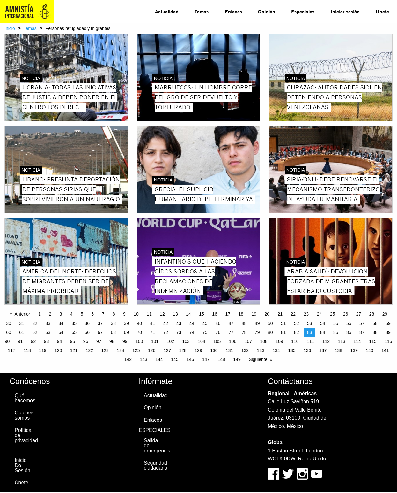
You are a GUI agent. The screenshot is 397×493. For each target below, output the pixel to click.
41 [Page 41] (152, 323)
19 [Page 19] (253, 314)
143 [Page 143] (143, 359)
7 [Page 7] (103, 314)
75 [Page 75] (205, 332)
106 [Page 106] (232, 341)
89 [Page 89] (388, 332)
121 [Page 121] (73, 350)
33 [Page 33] (47, 323)
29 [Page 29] (384, 314)
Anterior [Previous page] (22, 314)
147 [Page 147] (206, 359)
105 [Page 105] (217, 341)
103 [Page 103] (185, 341)
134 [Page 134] (276, 350)
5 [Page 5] (82, 314)
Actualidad (167, 11)
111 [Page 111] (310, 341)
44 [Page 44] (192, 323)
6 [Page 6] (92, 314)
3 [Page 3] (60, 314)
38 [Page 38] (113, 323)
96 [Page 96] (85, 341)
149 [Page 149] (236, 359)
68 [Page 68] (113, 332)
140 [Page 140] (369, 350)
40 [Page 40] (139, 323)
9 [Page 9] (124, 314)
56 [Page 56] (348, 323)
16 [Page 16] (214, 314)
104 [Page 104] (201, 341)
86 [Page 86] (348, 332)
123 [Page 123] (104, 350)
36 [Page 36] (87, 323)
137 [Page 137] (323, 350)
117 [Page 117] (11, 350)
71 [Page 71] (152, 332)
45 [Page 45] (205, 323)
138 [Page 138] (338, 350)
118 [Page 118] (27, 350)
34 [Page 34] (60, 323)
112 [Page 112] (326, 341)
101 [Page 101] (154, 341)
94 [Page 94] (59, 341)
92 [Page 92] (33, 341)
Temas (202, 11)
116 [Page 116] (388, 341)
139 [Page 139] (353, 350)
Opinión (266, 11)
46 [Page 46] (218, 323)
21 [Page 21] (280, 314)
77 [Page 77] (231, 332)
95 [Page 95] (72, 341)
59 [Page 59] (388, 323)
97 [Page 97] (98, 341)
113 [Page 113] (341, 341)
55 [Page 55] (335, 323)
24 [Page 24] (319, 314)
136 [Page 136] (307, 350)
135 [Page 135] (291, 350)
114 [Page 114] (357, 341)
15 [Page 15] (201, 314)
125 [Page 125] (136, 350)
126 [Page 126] (151, 350)
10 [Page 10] (136, 314)
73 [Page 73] (178, 332)
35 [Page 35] (74, 323)
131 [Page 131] (229, 350)
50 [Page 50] (270, 323)
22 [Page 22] (293, 314)
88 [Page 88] (375, 332)
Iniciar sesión (345, 11)
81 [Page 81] (283, 332)
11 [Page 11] (149, 314)
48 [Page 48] (244, 323)
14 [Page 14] (188, 314)
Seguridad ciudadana (155, 465)
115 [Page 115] (372, 341)
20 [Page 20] (266, 314)
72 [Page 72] (165, 332)
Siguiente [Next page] (258, 359)
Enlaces (233, 11)
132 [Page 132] (245, 350)
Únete (382, 11)
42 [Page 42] (165, 323)
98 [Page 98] (111, 341)
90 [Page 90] (7, 341)
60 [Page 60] (8, 332)
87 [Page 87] (361, 332)
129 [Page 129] (198, 350)
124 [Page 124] (120, 350)
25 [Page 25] (332, 314)
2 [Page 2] (50, 314)
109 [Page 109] (279, 341)
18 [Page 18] (240, 314)
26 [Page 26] (345, 314)
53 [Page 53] (309, 323)
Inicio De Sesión (22, 465)
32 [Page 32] (34, 323)
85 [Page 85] (335, 332)
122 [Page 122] (89, 350)
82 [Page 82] (296, 332)
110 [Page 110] (294, 341)
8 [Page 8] (114, 314)
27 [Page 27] (358, 314)
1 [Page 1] (39, 314)
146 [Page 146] (190, 359)
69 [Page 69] (126, 332)
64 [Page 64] (60, 332)
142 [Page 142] (128, 359)
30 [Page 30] (8, 323)
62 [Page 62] (34, 332)
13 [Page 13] (175, 314)
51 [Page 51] (283, 323)
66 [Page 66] (87, 332)
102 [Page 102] (170, 341)
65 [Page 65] (74, 332)
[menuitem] (167, 11)
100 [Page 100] (139, 341)
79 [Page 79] (257, 332)
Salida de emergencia (156, 445)
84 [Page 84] (322, 332)
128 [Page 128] (183, 350)
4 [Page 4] (71, 314)
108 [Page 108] (263, 341)
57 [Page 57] (361, 323)
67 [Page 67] (100, 332)
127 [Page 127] (167, 350)
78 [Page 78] (244, 332)
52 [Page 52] (296, 323)
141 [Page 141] (385, 350)
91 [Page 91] (20, 341)
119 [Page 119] (42, 350)
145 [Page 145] (174, 359)
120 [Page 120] (58, 350)
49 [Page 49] (257, 323)
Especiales (302, 11)
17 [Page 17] (227, 314)
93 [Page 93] (46, 341)
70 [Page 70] (139, 332)
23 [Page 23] (306, 314)
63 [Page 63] (47, 332)
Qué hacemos (25, 398)
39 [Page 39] (126, 323)
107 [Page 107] (248, 341)
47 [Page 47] (231, 323)
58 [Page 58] (375, 323)
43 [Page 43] (178, 323)
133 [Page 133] (260, 350)
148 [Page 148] (221, 359)
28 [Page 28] (371, 314)
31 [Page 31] (21, 323)
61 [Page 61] (21, 332)
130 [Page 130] (213, 350)
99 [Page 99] (125, 341)
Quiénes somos (24, 415)
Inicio (9, 28)
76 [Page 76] (218, 332)
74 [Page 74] (192, 332)
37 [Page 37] (100, 323)
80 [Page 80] (270, 332)
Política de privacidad (26, 435)
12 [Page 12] (162, 314)
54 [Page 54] (322, 323)
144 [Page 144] (159, 359)
